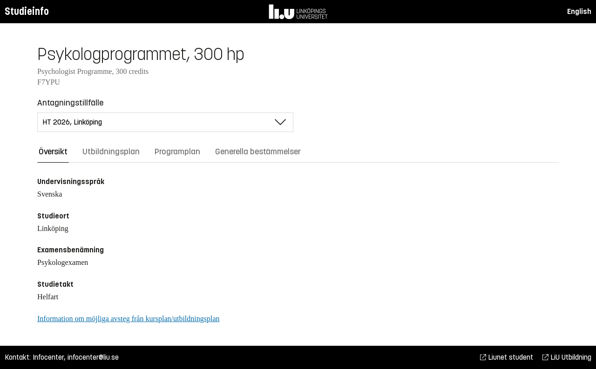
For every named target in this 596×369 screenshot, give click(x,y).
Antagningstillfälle (70, 103)
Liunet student (506, 357)
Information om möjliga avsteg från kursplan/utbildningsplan (128, 319)
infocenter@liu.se (93, 357)
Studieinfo (27, 11)
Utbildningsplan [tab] (111, 151)
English (579, 11)
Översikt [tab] (53, 151)
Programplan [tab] (177, 151)
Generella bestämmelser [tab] (258, 151)
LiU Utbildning (566, 357)
